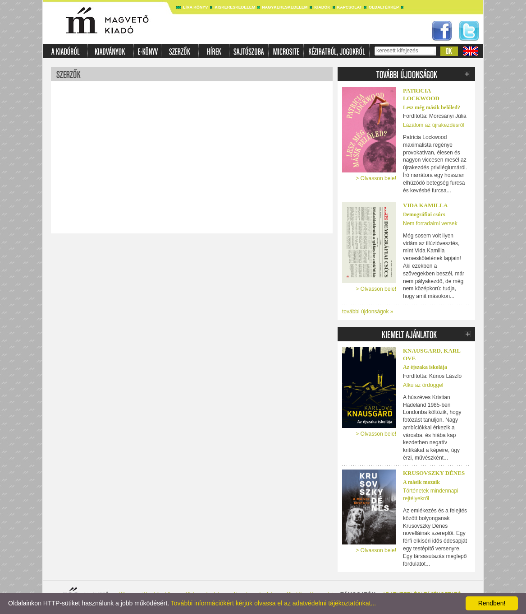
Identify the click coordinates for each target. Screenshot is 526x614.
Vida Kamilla (425, 205)
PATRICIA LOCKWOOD (421, 94)
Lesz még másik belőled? (431, 107)
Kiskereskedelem (235, 7)
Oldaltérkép (384, 7)
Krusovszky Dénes (434, 473)
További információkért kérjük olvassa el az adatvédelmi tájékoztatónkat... (273, 603)
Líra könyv (195, 7)
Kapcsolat (349, 7)
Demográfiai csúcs (424, 214)
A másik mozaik (421, 482)
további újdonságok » (367, 311)
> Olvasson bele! (376, 178)
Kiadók (322, 7)
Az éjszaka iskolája (425, 367)
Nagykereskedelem (284, 7)
